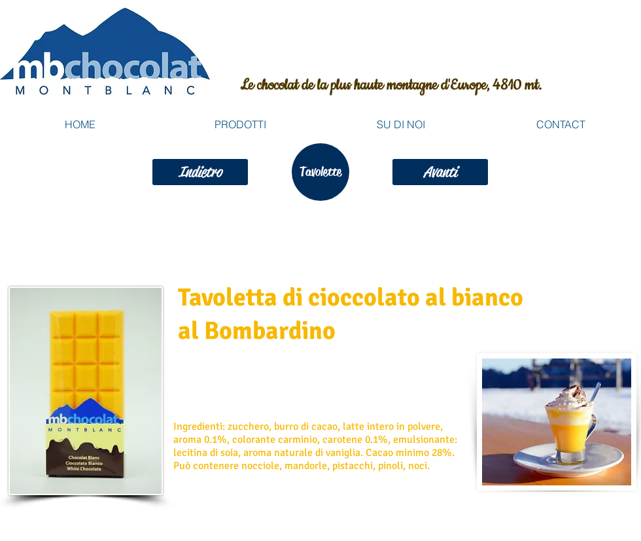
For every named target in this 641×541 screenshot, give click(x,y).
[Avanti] (440, 172)
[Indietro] (200, 172)
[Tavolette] (320, 172)
